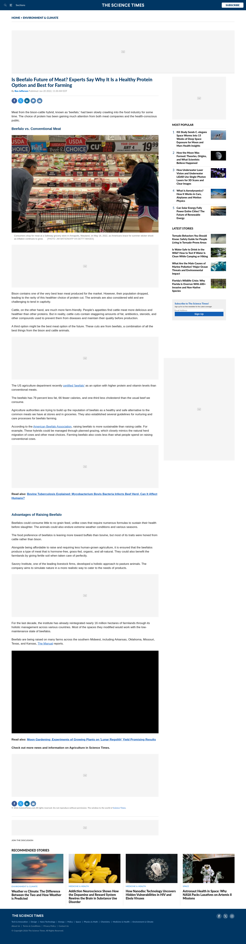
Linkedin (27, 100)
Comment (33, 100)
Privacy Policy (49, 926)
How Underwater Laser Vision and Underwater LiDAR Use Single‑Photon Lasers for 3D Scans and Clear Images (191, 176)
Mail (39, 100)
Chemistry (105, 921)
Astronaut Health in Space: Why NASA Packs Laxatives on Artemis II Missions (207, 894)
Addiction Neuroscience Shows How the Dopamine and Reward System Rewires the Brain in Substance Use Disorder (94, 896)
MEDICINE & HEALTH (79, 886)
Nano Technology (47, 921)
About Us (16, 926)
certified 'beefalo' (74, 385)
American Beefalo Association (52, 426)
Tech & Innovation (20, 921)
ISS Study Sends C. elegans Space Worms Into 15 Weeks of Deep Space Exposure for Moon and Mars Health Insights (192, 138)
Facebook (14, 100)
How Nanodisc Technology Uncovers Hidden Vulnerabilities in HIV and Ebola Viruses (151, 894)
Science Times (119, 808)
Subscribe (233, 5)
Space (78, 921)
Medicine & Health (121, 921)
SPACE (186, 886)
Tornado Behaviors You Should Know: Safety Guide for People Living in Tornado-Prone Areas (189, 239)
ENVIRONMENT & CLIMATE (40, 17)
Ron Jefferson (22, 91)
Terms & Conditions (31, 926)
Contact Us (64, 926)
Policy (70, 921)
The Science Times (123, 5)
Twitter (20, 100)
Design (34, 921)
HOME (16, 17)
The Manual (45, 643)
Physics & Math (91, 921)
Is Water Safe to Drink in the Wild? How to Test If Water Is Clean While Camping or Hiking (190, 253)
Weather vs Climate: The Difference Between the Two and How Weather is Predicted (36, 894)
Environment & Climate (143, 921)
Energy (61, 921)
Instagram (232, 916)
